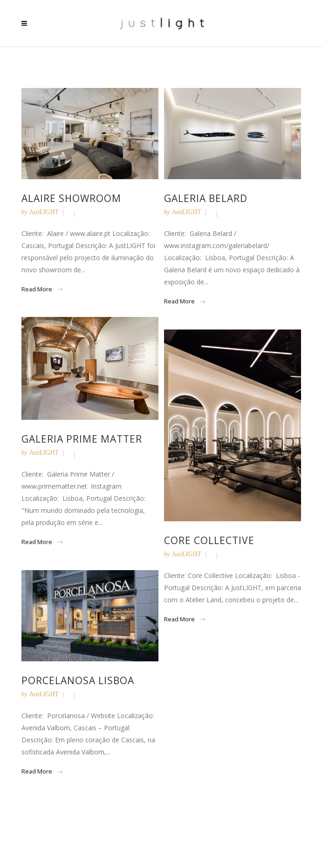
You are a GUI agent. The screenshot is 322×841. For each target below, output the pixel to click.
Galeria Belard (205, 198)
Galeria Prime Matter (81, 438)
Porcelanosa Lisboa (77, 680)
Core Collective (209, 540)
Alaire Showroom (71, 198)
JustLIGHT (43, 212)
